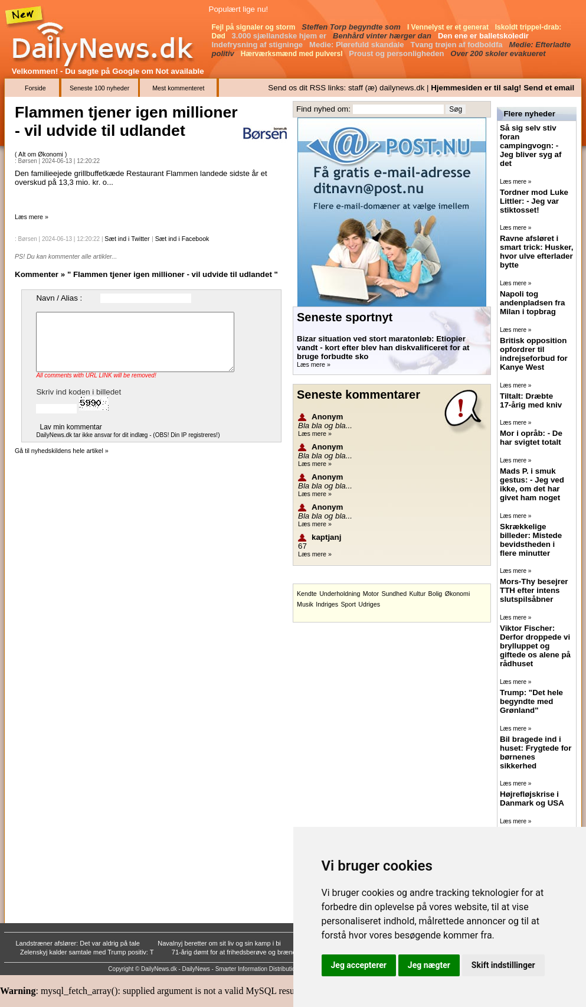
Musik (305, 604)
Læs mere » (31, 216)
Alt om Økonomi (41, 154)
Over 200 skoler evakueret (499, 53)
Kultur (417, 593)
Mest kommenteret (178, 88)
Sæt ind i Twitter (126, 238)
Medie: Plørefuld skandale (357, 44)
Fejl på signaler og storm (254, 27)
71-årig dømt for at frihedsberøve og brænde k (239, 952)
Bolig (435, 593)
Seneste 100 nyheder (99, 88)
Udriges (369, 604)
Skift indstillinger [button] (503, 965)
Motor (371, 593)
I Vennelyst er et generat (448, 27)
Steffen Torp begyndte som (352, 26)
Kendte (307, 593)
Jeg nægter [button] (429, 965)
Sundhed (394, 593)
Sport (348, 604)
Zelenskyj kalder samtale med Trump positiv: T (87, 952)
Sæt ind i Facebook (182, 238)
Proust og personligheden (397, 53)
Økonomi (457, 593)
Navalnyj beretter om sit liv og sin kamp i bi (220, 943)
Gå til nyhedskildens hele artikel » (62, 450)
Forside (35, 88)
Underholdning (339, 593)
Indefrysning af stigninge (258, 44)
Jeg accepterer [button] (359, 965)
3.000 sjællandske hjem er (280, 35)
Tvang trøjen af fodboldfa (458, 44)
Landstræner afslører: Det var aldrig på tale (79, 943)
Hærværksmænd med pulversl (293, 54)
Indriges (327, 604)
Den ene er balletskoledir (484, 35)
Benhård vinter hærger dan (383, 35)
